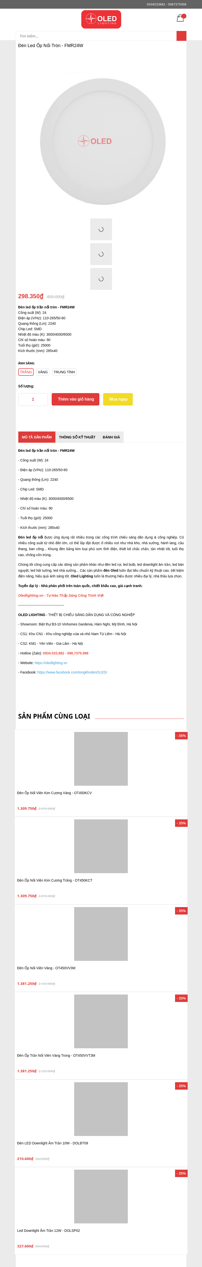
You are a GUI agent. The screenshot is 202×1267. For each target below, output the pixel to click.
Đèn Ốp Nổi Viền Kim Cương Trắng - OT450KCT (54, 880)
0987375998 (177, 4)
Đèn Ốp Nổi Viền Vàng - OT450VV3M (46, 968)
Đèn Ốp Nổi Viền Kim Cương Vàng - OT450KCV (54, 793)
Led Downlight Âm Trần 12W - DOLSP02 (48, 1231)
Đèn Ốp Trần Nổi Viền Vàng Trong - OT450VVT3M (56, 1055)
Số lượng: (26, 386)
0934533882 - (157, 4)
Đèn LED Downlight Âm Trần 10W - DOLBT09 (52, 1143)
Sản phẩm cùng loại (54, 716)
